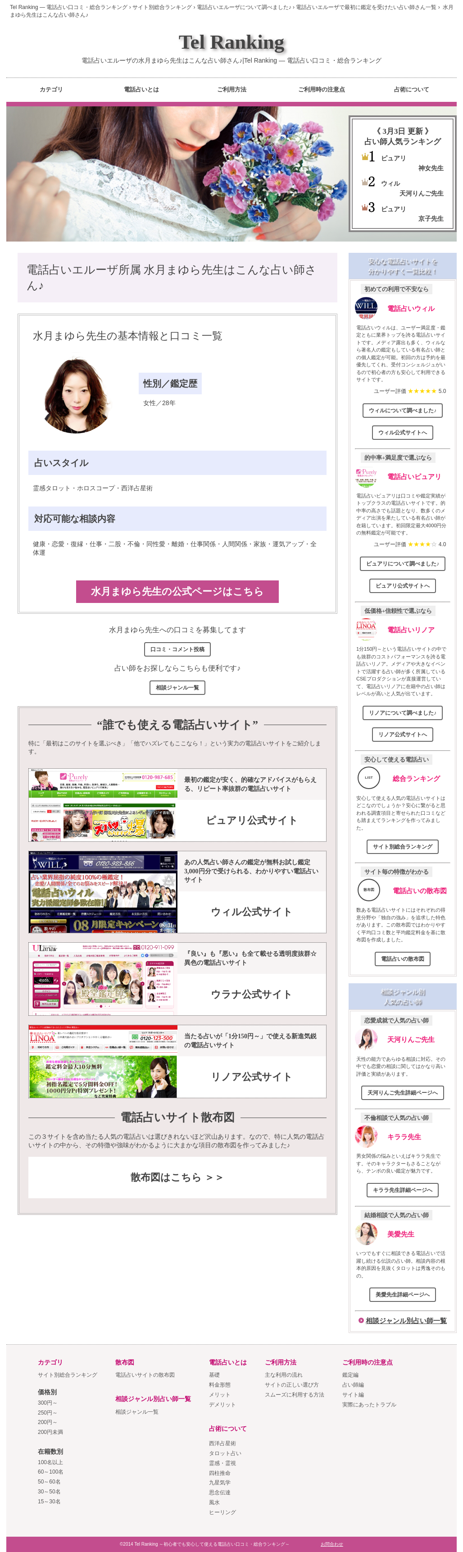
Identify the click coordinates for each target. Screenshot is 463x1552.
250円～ (48, 1413)
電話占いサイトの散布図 (145, 1375)
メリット (220, 1395)
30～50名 (49, 1491)
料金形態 (220, 1385)
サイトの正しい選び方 (292, 1385)
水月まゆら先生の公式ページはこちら (177, 591)
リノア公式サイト (252, 1076)
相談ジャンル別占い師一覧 (406, 1320)
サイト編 (353, 1395)
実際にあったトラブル (369, 1404)
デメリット (222, 1404)
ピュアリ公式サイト (252, 820)
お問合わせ (332, 1544)
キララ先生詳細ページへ (402, 1190)
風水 (214, 1502)
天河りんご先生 (421, 193)
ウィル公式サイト (252, 912)
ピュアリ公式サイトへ (403, 586)
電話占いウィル (411, 308)
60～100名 (51, 1472)
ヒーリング (222, 1512)
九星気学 (220, 1482)
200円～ (48, 1422)
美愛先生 (400, 1234)
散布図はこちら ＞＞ (177, 1177)
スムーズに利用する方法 (294, 1395)
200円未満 (50, 1432)
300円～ (48, 1403)
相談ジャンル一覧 (177, 688)
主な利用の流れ (284, 1375)
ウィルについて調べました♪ (402, 410)
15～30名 (49, 1501)
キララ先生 (404, 1137)
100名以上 (50, 1462)
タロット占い (225, 1453)
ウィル (390, 183)
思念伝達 (220, 1492)
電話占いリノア (411, 630)
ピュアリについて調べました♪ (402, 564)
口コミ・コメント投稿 (177, 649)
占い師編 (353, 1385)
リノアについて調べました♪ (402, 713)
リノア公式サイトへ (402, 734)
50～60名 (49, 1482)
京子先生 (431, 218)
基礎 (214, 1375)
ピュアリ (393, 158)
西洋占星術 (222, 1443)
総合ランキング (416, 778)
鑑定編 (350, 1375)
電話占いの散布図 (420, 891)
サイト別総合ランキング (402, 847)
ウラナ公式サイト (252, 994)
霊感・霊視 (222, 1463)
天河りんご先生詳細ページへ (403, 1093)
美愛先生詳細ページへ (403, 1295)
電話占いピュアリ (414, 476)
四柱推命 (220, 1473)
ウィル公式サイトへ (402, 432)
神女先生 (431, 168)
